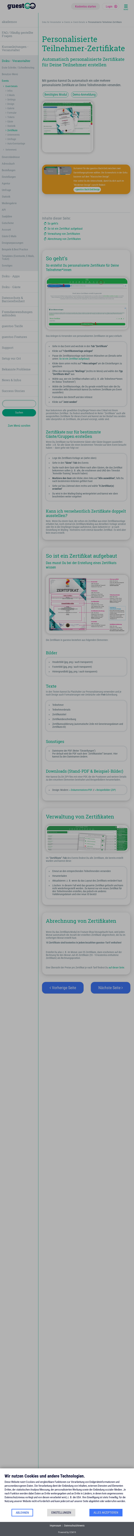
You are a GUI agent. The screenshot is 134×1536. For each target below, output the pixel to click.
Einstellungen (61, 1512)
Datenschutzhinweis (74, 1525)
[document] (67, 1491)
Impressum (55, 1525)
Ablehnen (22, 1512)
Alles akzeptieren (106, 1512)
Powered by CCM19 (67, 1532)
